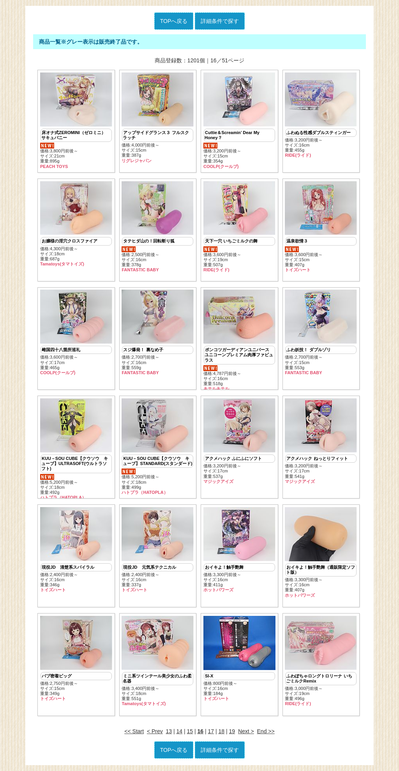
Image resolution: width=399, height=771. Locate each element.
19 (232, 731)
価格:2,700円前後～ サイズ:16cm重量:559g (158, 332)
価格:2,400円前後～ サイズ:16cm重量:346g (76, 550)
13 (169, 731)
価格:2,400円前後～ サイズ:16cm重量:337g (158, 550)
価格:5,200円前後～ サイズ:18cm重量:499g (158, 446)
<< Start (134, 731)
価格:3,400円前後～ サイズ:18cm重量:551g (158, 661)
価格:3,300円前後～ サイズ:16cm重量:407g (321, 552)
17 (211, 731)
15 (190, 731)
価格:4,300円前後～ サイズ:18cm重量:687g (76, 224)
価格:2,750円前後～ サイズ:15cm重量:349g (76, 659)
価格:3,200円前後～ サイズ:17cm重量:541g (321, 441)
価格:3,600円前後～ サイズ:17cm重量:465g (76, 332)
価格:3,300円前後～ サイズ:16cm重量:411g (239, 550)
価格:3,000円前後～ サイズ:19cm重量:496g (321, 661)
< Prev (155, 731)
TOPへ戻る (174, 21)
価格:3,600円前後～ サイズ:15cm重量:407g (321, 227)
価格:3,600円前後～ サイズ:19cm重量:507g (239, 227)
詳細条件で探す (220, 21)
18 (222, 731)
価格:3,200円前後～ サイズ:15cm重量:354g (239, 121)
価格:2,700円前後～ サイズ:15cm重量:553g (321, 332)
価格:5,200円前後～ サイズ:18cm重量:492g (76, 448)
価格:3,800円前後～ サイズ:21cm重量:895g (76, 121)
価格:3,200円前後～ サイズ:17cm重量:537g (239, 441)
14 (180, 731)
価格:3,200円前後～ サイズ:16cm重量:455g (321, 115)
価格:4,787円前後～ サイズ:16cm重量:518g (239, 339)
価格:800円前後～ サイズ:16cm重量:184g (239, 659)
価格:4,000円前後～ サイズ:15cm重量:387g (158, 118)
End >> (266, 731)
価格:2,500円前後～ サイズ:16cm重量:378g (158, 227)
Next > (246, 731)
